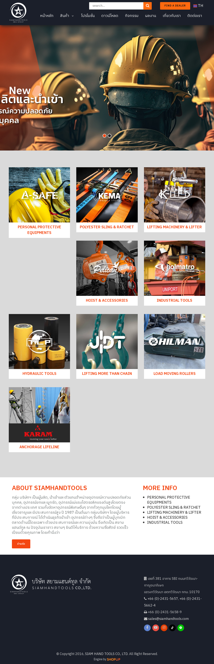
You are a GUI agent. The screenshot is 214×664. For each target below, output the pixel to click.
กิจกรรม (132, 16)
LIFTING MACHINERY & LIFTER (174, 227)
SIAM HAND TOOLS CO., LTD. (106, 654)
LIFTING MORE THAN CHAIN (107, 374)
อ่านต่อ (21, 544)
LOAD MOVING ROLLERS (175, 374)
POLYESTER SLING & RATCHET (107, 227)
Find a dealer (175, 6)
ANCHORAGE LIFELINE (39, 447)
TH (198, 6)
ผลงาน (150, 16)
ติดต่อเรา (194, 16)
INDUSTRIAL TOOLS (174, 301)
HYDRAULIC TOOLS (39, 374)
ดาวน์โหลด (109, 16)
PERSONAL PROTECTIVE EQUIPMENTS (39, 230)
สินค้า (67, 16)
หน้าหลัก (47, 16)
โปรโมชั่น (88, 16)
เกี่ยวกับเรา (172, 16)
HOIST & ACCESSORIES (107, 301)
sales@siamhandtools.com (168, 619)
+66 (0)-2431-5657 (163, 599)
